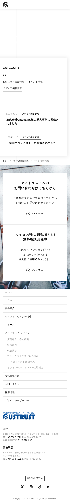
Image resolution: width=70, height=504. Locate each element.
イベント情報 (35, 82)
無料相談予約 (12, 376)
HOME (8, 292)
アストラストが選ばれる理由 (23, 356)
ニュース (10, 324)
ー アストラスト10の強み (21, 362)
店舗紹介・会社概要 (18, 339)
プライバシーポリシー (17, 400)
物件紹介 (10, 308)
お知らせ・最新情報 (14, 82)
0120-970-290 (25, 440)
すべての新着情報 (21, 161)
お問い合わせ (12, 384)
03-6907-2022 (15, 437)
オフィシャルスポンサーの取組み (25, 367)
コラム (8, 300)
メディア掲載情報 (12, 88)
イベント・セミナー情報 (18, 316)
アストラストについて (17, 332)
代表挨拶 (12, 350)
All (4, 75)
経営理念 (12, 345)
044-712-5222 (15, 459)
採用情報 (10, 392)
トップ (6, 161)
